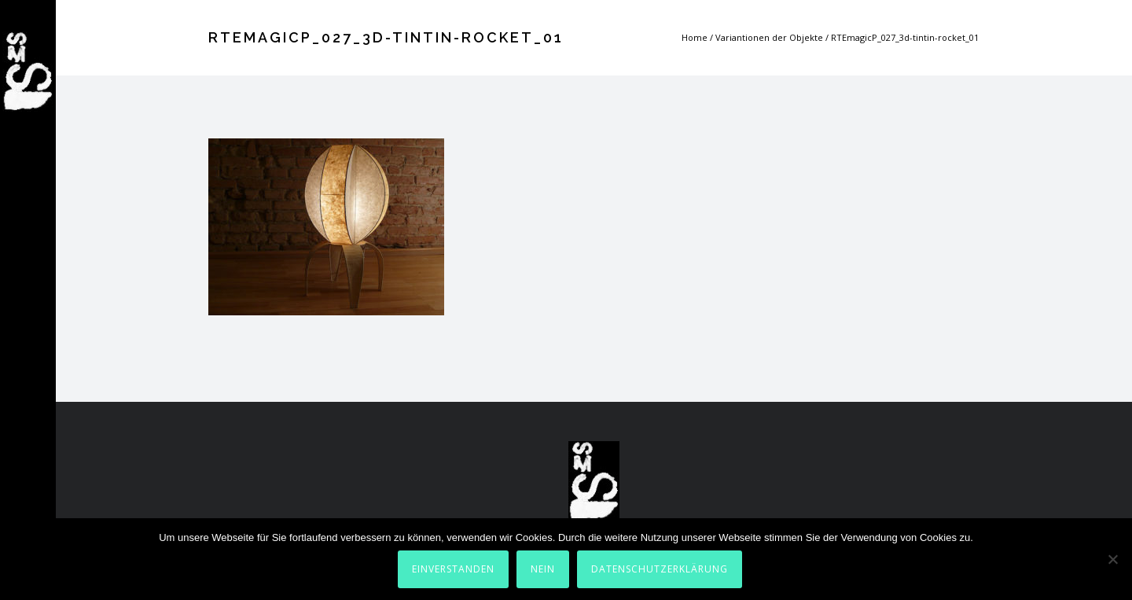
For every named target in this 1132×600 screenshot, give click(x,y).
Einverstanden (453, 569)
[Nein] (1112, 559)
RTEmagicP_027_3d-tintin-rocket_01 (905, 37)
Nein (543, 569)
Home (695, 37)
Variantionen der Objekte (769, 37)
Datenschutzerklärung (659, 569)
